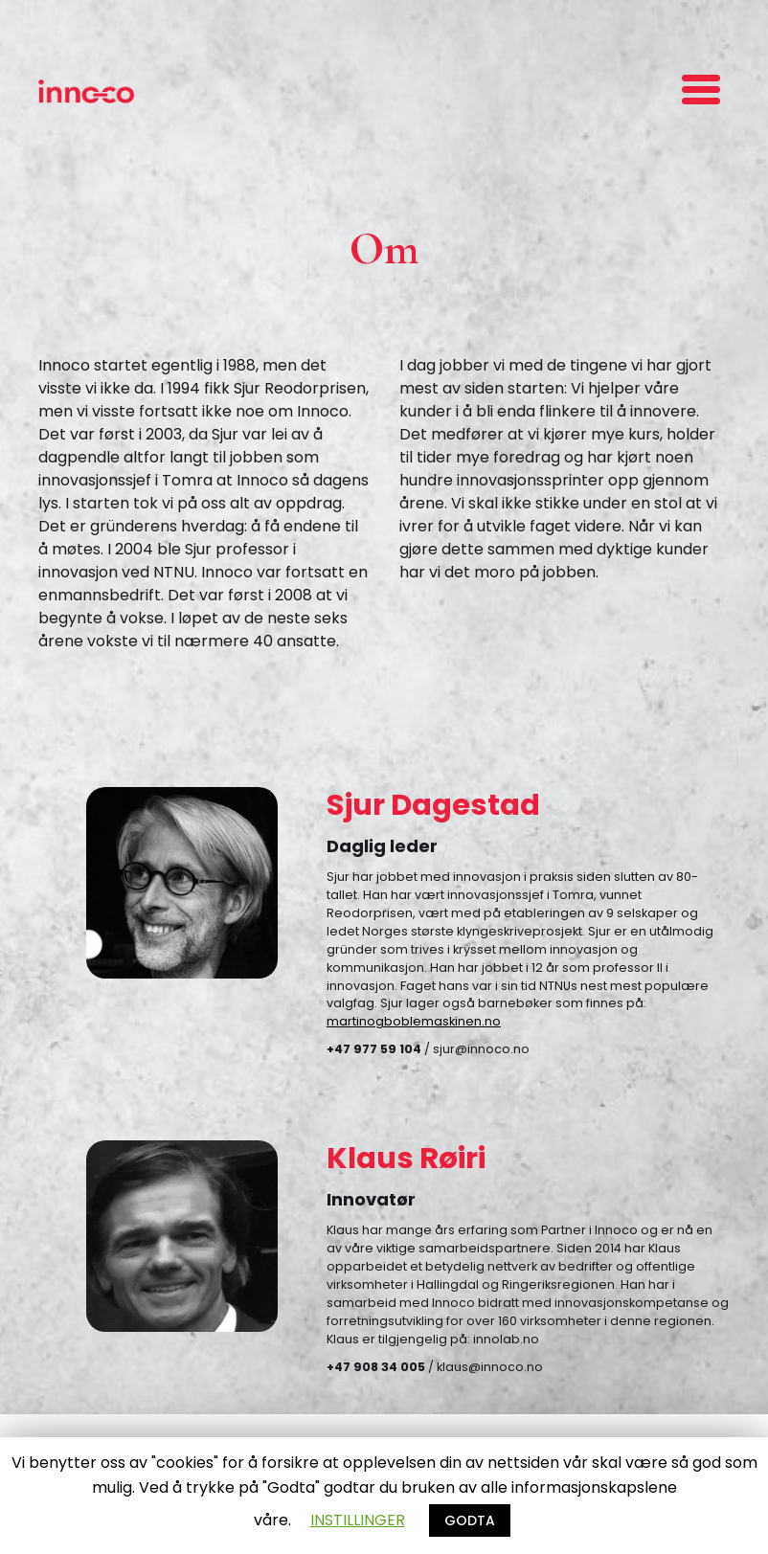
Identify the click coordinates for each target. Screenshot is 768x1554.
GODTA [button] (469, 1520)
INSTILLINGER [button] (357, 1520)
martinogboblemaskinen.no (414, 1021)
